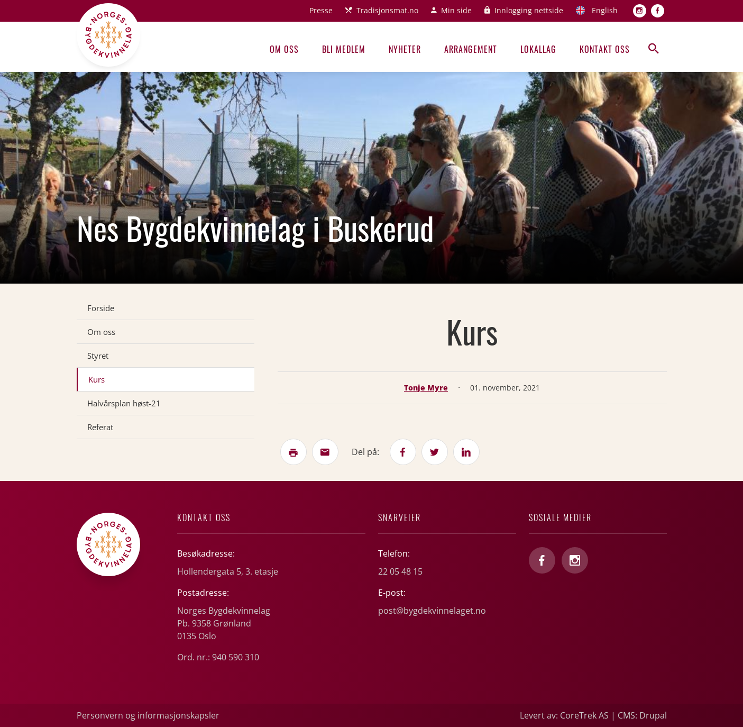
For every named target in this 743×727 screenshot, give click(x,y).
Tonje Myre (426, 388)
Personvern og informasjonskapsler (148, 715)
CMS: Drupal (642, 715)
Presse (321, 10)
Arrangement (470, 49)
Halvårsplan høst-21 (124, 403)
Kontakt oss (605, 49)
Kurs (96, 379)
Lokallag (538, 49)
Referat (100, 427)
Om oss (284, 49)
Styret (97, 355)
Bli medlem (343, 49)
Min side (456, 10)
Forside (100, 308)
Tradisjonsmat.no (387, 10)
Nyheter (405, 49)
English (605, 10)
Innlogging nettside (528, 10)
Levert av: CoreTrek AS (564, 715)
